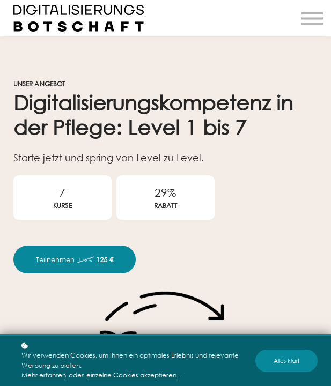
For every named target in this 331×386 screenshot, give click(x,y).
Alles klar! (286, 361)
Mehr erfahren (43, 375)
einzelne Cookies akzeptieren (131, 375)
